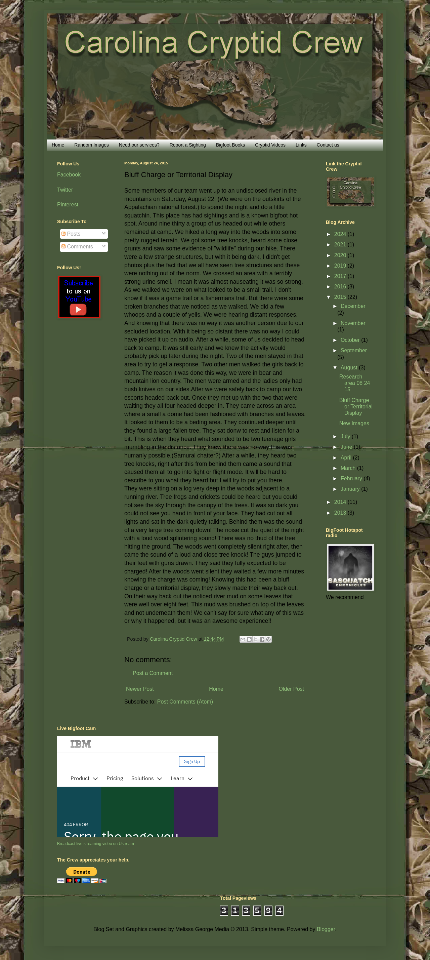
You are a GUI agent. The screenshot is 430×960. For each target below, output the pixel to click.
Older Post (291, 689)
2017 (341, 276)
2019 (341, 266)
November (353, 323)
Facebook (69, 174)
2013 (341, 513)
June (347, 447)
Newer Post (140, 689)
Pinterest (67, 204)
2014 (341, 502)
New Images (354, 423)
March (349, 468)
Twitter (65, 190)
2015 (341, 297)
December (353, 306)
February (352, 478)
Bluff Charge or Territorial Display (356, 406)
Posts (70, 234)
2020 (341, 255)
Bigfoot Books (230, 145)
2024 (341, 234)
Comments (77, 246)
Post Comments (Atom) (185, 702)
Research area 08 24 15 (354, 383)
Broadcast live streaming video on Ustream (95, 843)
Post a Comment (153, 673)
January (351, 489)
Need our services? (139, 145)
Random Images (91, 145)
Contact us (328, 145)
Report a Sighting (188, 145)
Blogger (326, 929)
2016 (341, 286)
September (354, 350)
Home (58, 145)
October (351, 340)
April (347, 458)
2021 (341, 244)
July (346, 436)
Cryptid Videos (270, 145)
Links (301, 145)
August (350, 367)
